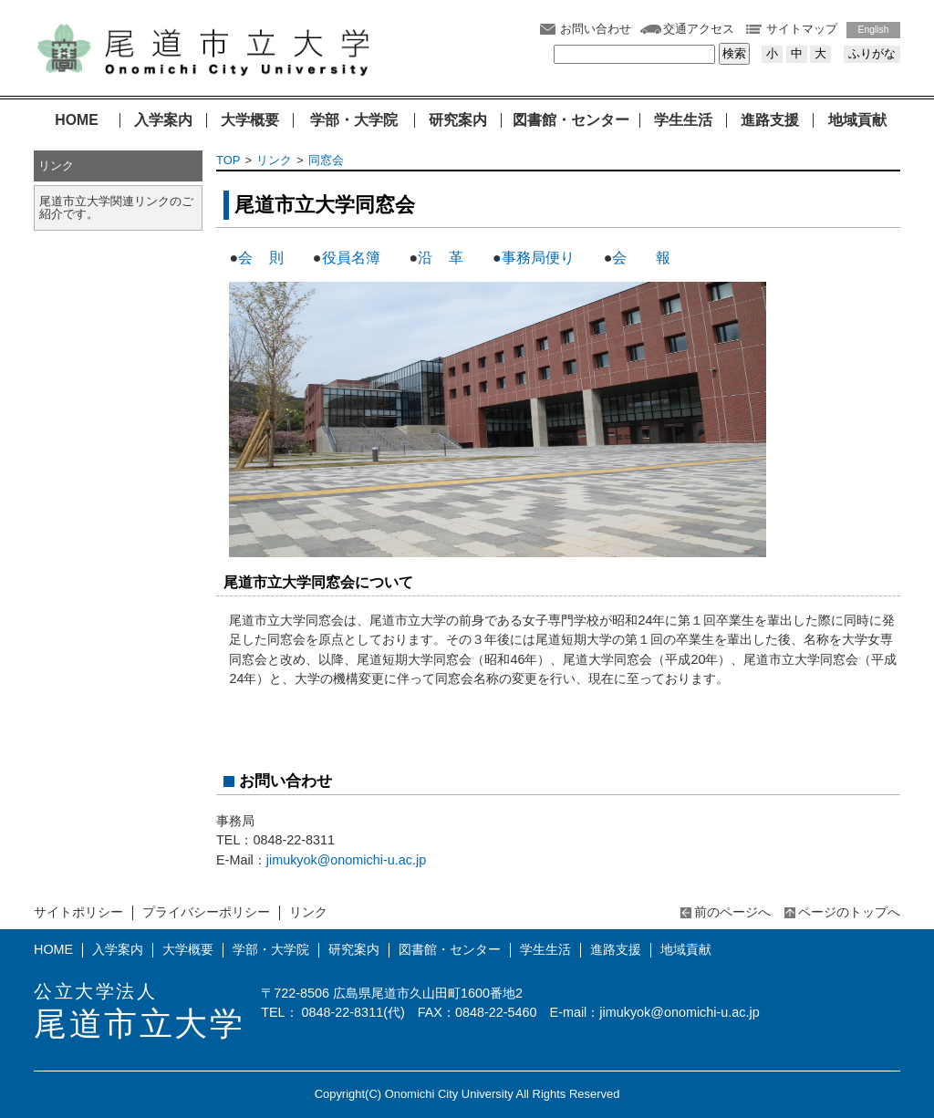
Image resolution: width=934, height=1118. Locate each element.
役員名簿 (351, 257)
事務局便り (538, 257)
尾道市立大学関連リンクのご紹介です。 (116, 207)
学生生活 (683, 120)
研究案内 (458, 120)
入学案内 (163, 120)
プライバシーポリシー (206, 912)
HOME (77, 120)
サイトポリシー (78, 912)
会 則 (261, 257)
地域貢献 (857, 120)
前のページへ (732, 912)
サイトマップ (801, 29)
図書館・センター (571, 120)
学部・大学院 (354, 120)
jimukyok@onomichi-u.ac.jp (346, 860)
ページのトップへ (849, 912)
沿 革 (440, 257)
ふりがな (872, 53)
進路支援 (770, 120)
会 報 (643, 257)
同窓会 (326, 160)
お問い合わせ (595, 29)
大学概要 (250, 120)
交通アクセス (698, 29)
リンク (274, 160)
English (873, 30)
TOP (228, 160)
